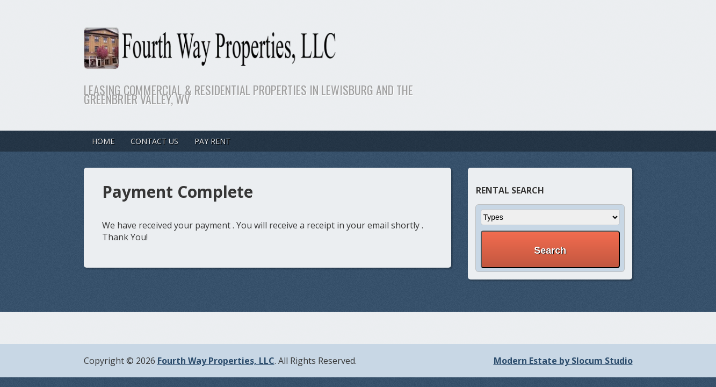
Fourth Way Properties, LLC (215, 361)
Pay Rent (212, 141)
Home (103, 141)
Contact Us (154, 141)
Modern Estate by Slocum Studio (563, 361)
